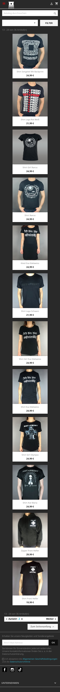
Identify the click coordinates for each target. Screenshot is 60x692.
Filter (49, 23)
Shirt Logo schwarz (30, 311)
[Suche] (30, 13)
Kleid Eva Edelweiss (30, 263)
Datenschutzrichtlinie (20, 661)
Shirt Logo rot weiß (30, 119)
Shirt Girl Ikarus (30, 167)
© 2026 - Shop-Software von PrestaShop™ (22, 688)
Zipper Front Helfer (30, 550)
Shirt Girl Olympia (30, 454)
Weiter (51, 619)
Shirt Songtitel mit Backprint (30, 71)
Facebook (4, 669)
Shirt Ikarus (30, 215)
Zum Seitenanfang (42, 626)
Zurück (10, 619)
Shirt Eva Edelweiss (30, 407)
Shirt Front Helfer (30, 598)
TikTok (20, 669)
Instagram (12, 669)
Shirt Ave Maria (30, 502)
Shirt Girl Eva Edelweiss (30, 359)
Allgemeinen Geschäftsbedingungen (40, 659)
